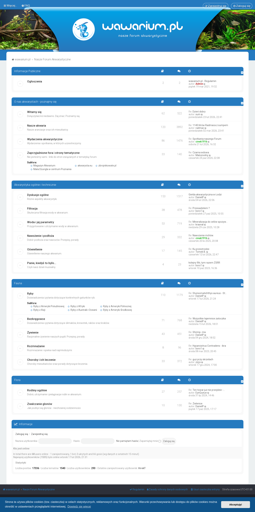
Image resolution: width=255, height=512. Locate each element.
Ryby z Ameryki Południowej (47, 306)
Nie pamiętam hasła (127, 440)
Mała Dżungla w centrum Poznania (51, 169)
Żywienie (32, 332)
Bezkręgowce (36, 319)
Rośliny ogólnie (37, 390)
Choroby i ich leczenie (41, 359)
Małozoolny (202, 155)
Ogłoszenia (34, 81)
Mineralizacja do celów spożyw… (210, 221)
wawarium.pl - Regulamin (202, 80)
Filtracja (32, 208)
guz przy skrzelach (203, 359)
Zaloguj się (21, 434)
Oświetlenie (34, 249)
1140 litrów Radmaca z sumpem (210, 125)
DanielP (200, 197)
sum (198, 114)
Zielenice (197, 403)
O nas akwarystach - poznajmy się (35, 101)
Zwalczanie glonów (39, 403)
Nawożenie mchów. (203, 235)
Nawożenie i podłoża (40, 235)
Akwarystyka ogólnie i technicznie (35, 184)
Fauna (18, 283)
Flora (17, 380)
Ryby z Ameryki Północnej (116, 306)
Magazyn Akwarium (43, 165)
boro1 (199, 211)
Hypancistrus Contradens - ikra (209, 345)
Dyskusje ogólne (38, 195)
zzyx (198, 362)
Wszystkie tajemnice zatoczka (209, 318)
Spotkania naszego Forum (207, 138)
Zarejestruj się (39, 434)
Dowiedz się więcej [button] (79, 506)
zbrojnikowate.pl (106, 165)
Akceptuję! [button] (235, 504)
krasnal (199, 224)
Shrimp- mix (199, 332)
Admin (199, 83)
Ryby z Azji (38, 310)
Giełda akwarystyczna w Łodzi (205, 194)
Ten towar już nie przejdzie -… (209, 389)
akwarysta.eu (83, 165)
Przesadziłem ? (201, 208)
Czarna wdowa (201, 152)
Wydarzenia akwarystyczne (44, 139)
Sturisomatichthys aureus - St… (210, 293)
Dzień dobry (199, 111)
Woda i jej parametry (40, 222)
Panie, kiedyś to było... (41, 263)
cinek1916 (201, 141)
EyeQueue (201, 392)
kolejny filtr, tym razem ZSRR (204, 262)
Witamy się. (34, 111)
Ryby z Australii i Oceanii (82, 310)
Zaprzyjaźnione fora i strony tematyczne (53, 152)
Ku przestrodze (201, 249)
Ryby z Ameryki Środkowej (116, 310)
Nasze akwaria (36, 125)
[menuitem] (26, 5)
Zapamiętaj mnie (150, 440)
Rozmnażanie (36, 346)
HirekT (142, 468)
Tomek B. (201, 251)
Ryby (30, 293)
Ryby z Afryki (76, 306)
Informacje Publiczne (27, 71)
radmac (200, 127)
